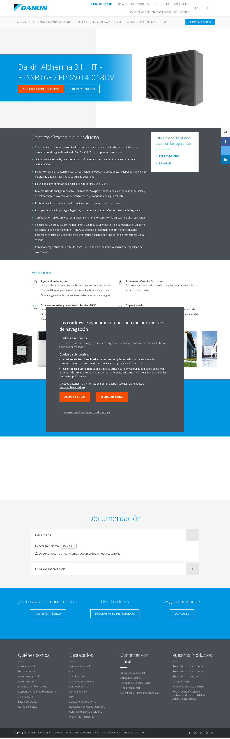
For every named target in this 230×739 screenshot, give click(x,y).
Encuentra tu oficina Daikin (135, 682)
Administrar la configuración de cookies (87, 412)
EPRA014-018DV (169, 156)
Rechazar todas (111, 397)
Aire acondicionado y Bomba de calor (44, 22)
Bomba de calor (78, 691)
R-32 (72, 671)
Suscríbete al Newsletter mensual (139, 692)
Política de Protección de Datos (82, 732)
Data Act (139, 732)
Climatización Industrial (185, 676)
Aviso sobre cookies (72, 387)
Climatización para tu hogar (188, 666)
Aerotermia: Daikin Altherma (147, 22)
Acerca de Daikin (27, 666)
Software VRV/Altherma (82, 701)
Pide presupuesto (130, 687)
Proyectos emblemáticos (32, 686)
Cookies (58, 732)
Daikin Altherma (181, 681)
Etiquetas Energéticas (81, 681)
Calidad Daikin (26, 696)
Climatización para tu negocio (189, 671)
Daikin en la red (27, 681)
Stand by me (76, 676)
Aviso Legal (44, 732)
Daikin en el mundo (29, 676)
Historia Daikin (26, 671)
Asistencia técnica (130, 677)
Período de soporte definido (188, 686)
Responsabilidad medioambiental (37, 691)
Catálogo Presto (78, 686)
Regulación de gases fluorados (87, 706)
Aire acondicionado (80, 666)
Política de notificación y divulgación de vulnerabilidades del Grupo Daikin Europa (191, 695)
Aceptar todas (75, 397)
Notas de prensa (27, 706)
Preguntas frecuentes (81, 716)
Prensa (128, 732)
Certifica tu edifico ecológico (85, 711)
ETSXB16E (165, 163)
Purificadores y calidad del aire (98, 22)
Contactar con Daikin (132, 672)
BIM (71, 696)
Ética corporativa (28, 701)
